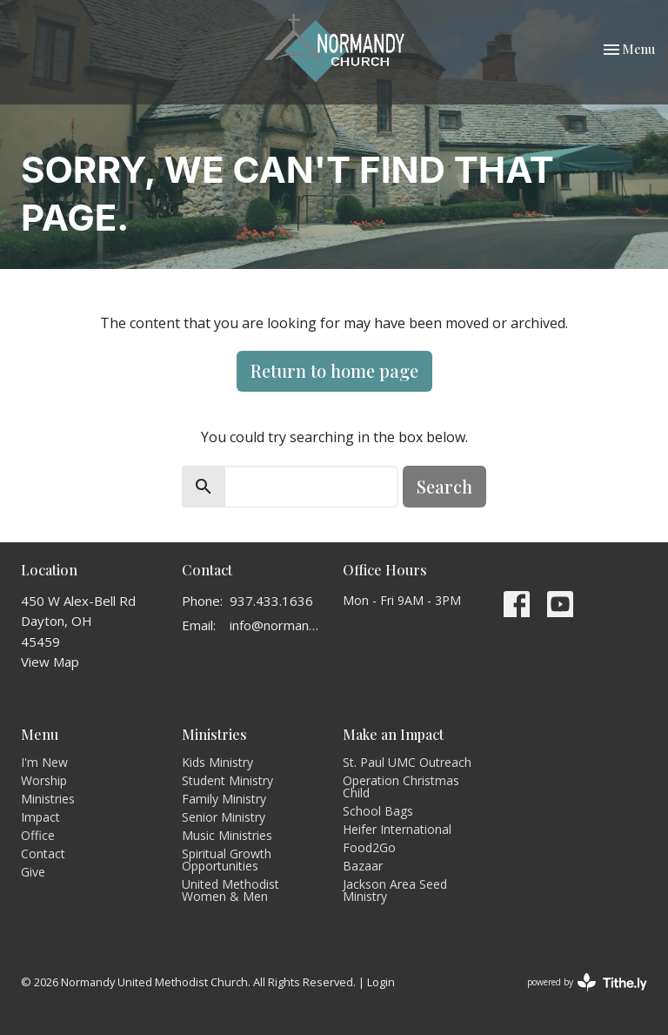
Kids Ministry (217, 762)
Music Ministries (227, 835)
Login (381, 982)
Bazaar (363, 865)
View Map (50, 661)
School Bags (378, 811)
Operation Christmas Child (401, 786)
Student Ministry (227, 780)
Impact (40, 817)
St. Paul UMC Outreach (407, 762)
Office (38, 835)
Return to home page (334, 370)
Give (33, 872)
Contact (43, 853)
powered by (587, 982)
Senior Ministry (223, 817)
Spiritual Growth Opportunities (226, 859)
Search (444, 486)
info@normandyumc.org (277, 625)
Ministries (48, 798)
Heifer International (397, 829)
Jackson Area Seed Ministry (395, 890)
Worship (44, 780)
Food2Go (369, 847)
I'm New (44, 762)
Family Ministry (224, 798)
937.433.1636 (271, 600)
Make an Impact (393, 734)
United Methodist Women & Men (230, 890)
